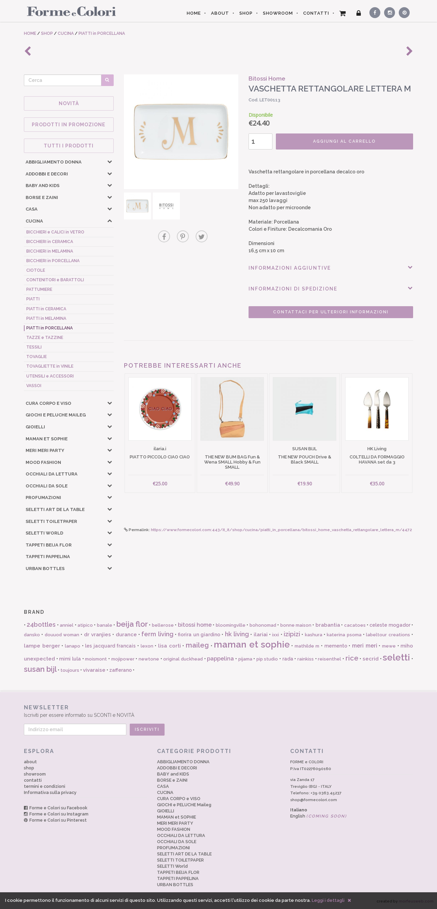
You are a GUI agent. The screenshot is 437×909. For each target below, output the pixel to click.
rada (287, 659)
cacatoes (355, 625)
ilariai (261, 634)
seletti (396, 657)
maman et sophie (252, 644)
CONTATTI (316, 13)
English (318, 816)
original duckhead (183, 659)
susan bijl (40, 669)
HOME (194, 13)
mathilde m (307, 646)
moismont (96, 659)
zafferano (120, 670)
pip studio (267, 659)
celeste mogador (389, 625)
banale (104, 625)
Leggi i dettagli (328, 900)
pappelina (220, 658)
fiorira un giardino (199, 634)
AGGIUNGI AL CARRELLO (344, 141)
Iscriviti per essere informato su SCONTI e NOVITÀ (218, 711)
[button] (109, 161)
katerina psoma (344, 634)
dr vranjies (97, 634)
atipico (85, 625)
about (30, 761)
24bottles (41, 624)
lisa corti (169, 646)
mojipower (123, 659)
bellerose (163, 625)
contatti (33, 780)
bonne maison (295, 625)
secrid (371, 659)
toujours (69, 670)
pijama (245, 659)
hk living (237, 634)
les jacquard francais (110, 646)
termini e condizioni (44, 786)
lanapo (72, 646)
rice (352, 658)
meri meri (364, 645)
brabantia (327, 625)
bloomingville (230, 625)
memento (335, 646)
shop (29, 767)
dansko (32, 634)
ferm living (157, 634)
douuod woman (62, 634)
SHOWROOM (278, 13)
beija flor (132, 624)
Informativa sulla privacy (50, 792)
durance (126, 634)
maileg (197, 645)
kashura (313, 634)
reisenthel (329, 659)
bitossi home (195, 625)
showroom (35, 774)
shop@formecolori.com (313, 799)
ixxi (275, 634)
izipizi (292, 634)
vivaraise (94, 670)
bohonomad (263, 625)
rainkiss (305, 659)
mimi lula (70, 659)
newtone (149, 659)
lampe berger (42, 646)
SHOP (246, 13)
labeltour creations (388, 634)
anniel (66, 625)
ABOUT (220, 13)
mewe (389, 646)
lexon (147, 646)
